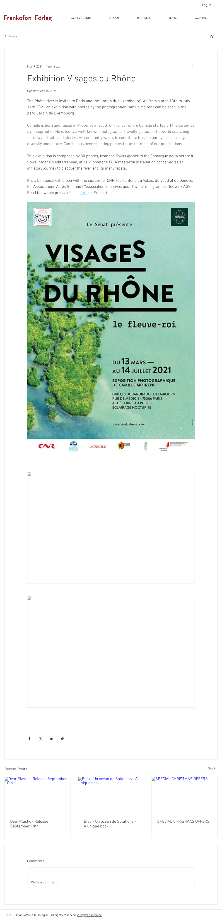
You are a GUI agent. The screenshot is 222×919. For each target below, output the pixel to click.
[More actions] (192, 66)
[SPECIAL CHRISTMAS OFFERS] (184, 795)
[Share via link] (62, 738)
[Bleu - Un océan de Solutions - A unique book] (111, 795)
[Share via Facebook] (29, 738)
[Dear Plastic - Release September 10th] (37, 795)
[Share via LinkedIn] (51, 738)
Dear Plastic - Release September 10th (29, 824)
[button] (212, 36)
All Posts (11, 36)
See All (212, 769)
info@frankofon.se (89, 915)
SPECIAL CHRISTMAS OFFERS (183, 821)
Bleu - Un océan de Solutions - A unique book (110, 824)
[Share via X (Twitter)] (40, 738)
